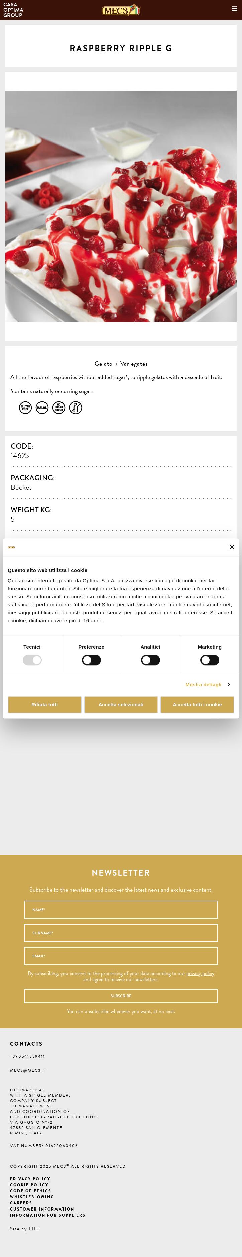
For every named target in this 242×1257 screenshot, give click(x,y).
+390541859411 (27, 1056)
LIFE (35, 1228)
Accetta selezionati (120, 705)
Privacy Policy (30, 1179)
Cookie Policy (29, 1185)
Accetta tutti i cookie (197, 705)
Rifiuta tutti (44, 705)
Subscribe (121, 996)
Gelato (104, 363)
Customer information (42, 1209)
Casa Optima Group (14, 10)
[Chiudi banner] (232, 547)
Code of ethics (30, 1191)
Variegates (134, 363)
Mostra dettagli (203, 684)
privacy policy (200, 973)
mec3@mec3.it (28, 1070)
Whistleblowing (32, 1197)
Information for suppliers (48, 1215)
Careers (21, 1203)
